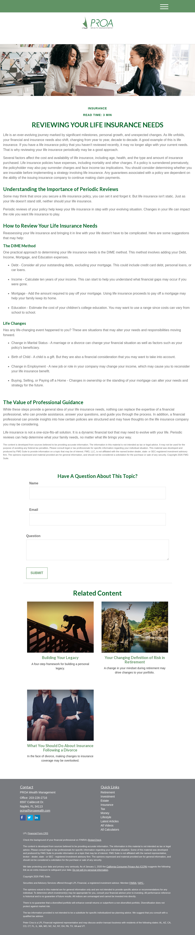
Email (33, 509)
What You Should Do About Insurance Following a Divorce (60, 747)
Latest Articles (110, 821)
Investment (108, 796)
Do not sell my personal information (90, 870)
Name (33, 483)
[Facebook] (67, 37)
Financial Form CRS (38, 833)
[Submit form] (37, 573)
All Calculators (110, 829)
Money (105, 813)
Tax (103, 809)
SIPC (141, 883)
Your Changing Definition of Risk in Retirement (135, 659)
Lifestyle (106, 817)
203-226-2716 (133, 37)
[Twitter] (55, 37)
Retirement (108, 792)
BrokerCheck (94, 840)
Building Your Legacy (60, 657)
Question (33, 536)
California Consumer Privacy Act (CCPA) (126, 866)
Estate (105, 800)
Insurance (107, 804)
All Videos (107, 825)
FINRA (133, 883)
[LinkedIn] (61, 37)
